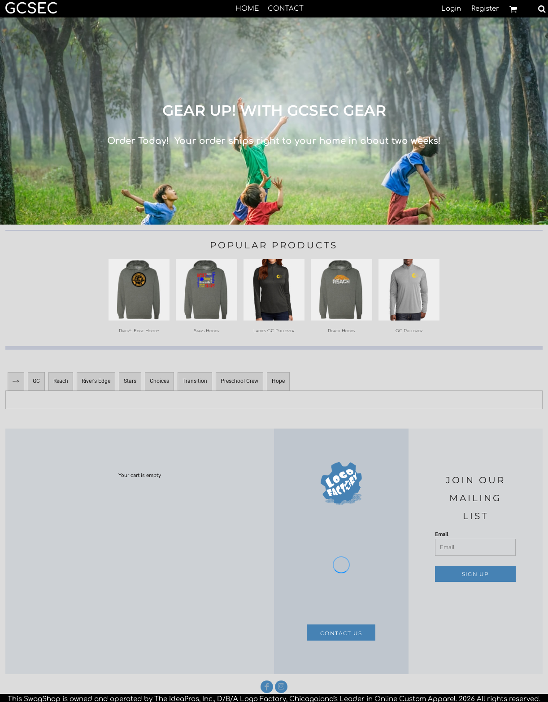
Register (485, 9)
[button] (513, 9)
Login (451, 9)
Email (441, 534)
